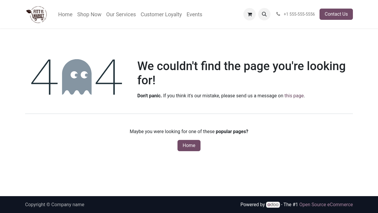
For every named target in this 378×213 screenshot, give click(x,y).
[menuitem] (65, 14)
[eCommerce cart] (249, 14)
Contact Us (336, 14)
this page (294, 96)
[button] (264, 14)
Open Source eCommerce (326, 204)
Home (189, 145)
